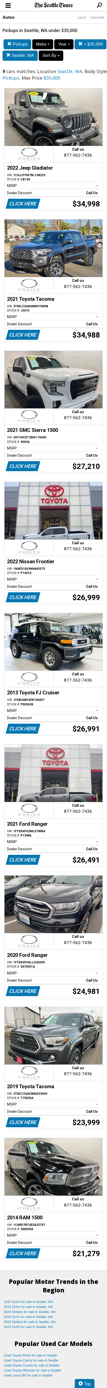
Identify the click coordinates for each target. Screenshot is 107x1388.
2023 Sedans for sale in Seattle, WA (30, 1322)
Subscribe (97, 17)
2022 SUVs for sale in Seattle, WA (28, 1327)
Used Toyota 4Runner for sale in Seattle (32, 1370)
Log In (81, 17)
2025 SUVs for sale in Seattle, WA (28, 1302)
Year (64, 44)
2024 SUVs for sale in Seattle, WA (28, 1307)
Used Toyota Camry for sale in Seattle (31, 1360)
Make (43, 44)
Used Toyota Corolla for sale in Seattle (31, 1365)
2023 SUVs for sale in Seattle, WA (28, 1317)
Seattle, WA (20, 55)
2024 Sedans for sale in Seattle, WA (30, 1312)
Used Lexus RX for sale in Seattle (28, 1375)
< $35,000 (90, 44)
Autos (8, 17)
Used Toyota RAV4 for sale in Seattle (30, 1355)
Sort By (51, 55)
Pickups (17, 44)
